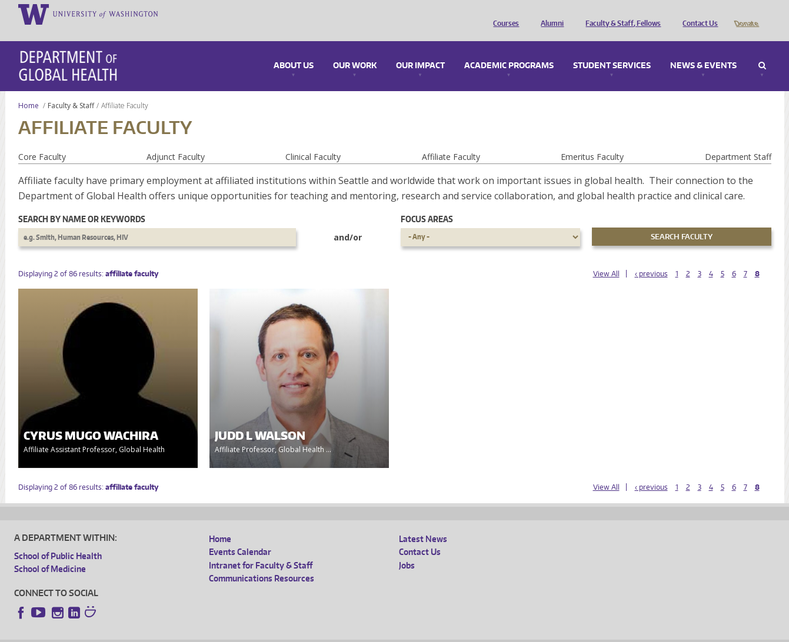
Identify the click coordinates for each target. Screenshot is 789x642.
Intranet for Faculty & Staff (260, 549)
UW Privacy (170, 632)
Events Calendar (240, 535)
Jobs (407, 549)
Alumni (549, 13)
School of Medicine (50, 552)
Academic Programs (509, 49)
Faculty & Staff (71, 89)
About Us (294, 49)
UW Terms (217, 632)
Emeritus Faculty (592, 140)
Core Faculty (42, 140)
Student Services (612, 49)
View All (606, 257)
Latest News (423, 522)
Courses (503, 13)
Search (762, 49)
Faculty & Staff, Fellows (620, 13)
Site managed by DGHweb (288, 632)
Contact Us (697, 13)
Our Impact (420, 49)
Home (28, 89)
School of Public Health (58, 539)
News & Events (703, 49)
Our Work (355, 49)
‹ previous (651, 257)
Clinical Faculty (313, 140)
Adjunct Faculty (176, 140)
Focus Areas (427, 203)
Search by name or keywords (81, 203)
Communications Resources (261, 562)
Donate (745, 13)
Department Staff (738, 140)
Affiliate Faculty (451, 140)
